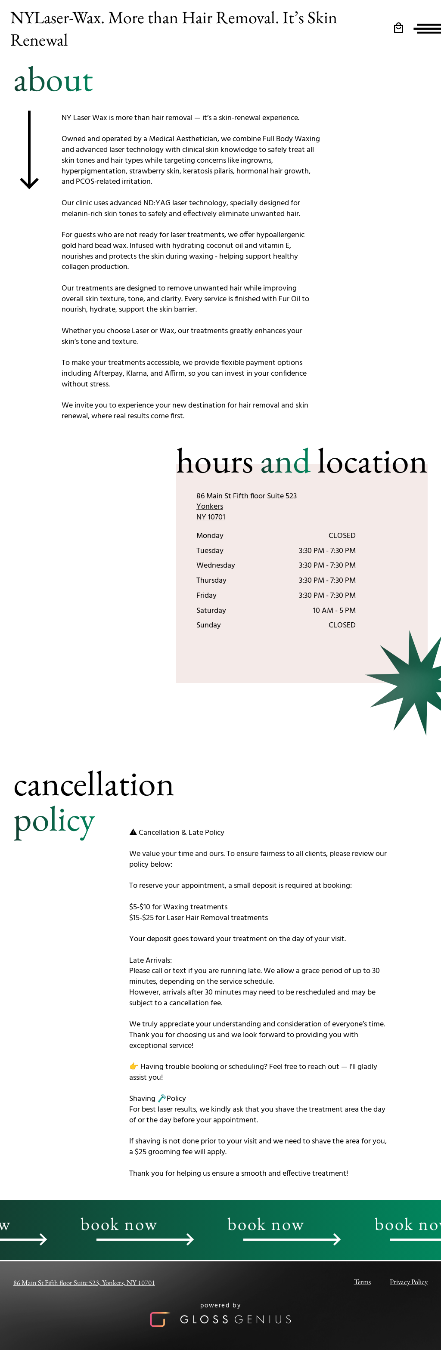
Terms (362, 1281)
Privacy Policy (409, 1281)
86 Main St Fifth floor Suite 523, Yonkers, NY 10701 (84, 1282)
